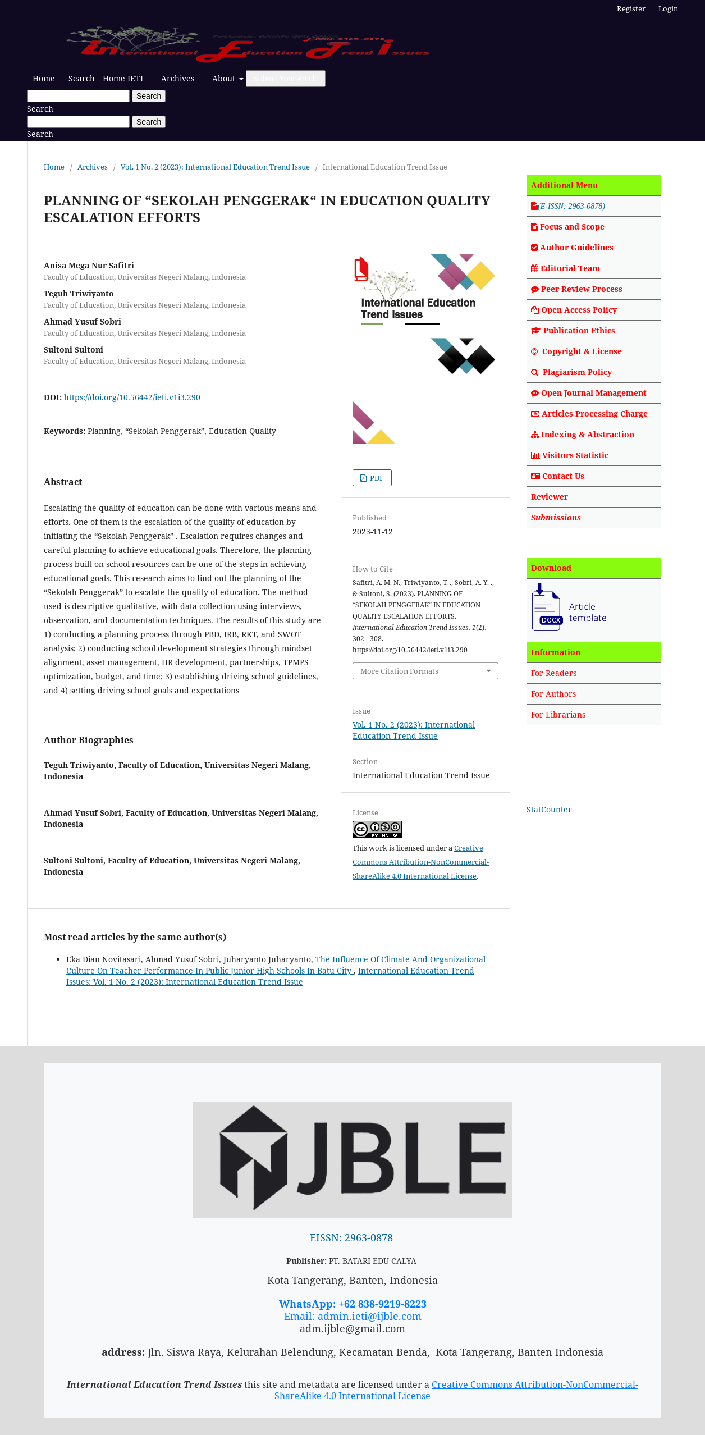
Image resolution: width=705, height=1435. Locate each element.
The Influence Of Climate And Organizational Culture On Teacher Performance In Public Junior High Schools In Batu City (276, 965)
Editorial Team (570, 268)
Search (81, 78)
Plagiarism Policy (577, 372)
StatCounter (549, 809)
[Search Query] (78, 96)
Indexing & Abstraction (582, 434)
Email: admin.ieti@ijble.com (353, 1316)
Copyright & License (582, 351)
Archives (177, 78)
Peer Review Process (576, 289)
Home (44, 78)
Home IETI (123, 78)
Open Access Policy (579, 309)
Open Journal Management (594, 392)
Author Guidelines (577, 247)
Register (631, 8)
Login (668, 8)
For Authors (553, 693)
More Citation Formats (399, 671)
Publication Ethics (579, 330)
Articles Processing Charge (589, 413)
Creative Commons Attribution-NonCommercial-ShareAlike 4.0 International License (420, 862)
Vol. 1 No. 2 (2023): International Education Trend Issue (215, 167)
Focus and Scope (568, 226)
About (224, 78)
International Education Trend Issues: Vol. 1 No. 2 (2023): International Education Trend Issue (270, 976)
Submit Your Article (286, 78)
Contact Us (563, 475)
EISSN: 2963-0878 (353, 1237)
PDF (376, 478)
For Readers (553, 673)
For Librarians (558, 714)
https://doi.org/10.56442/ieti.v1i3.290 (132, 397)
